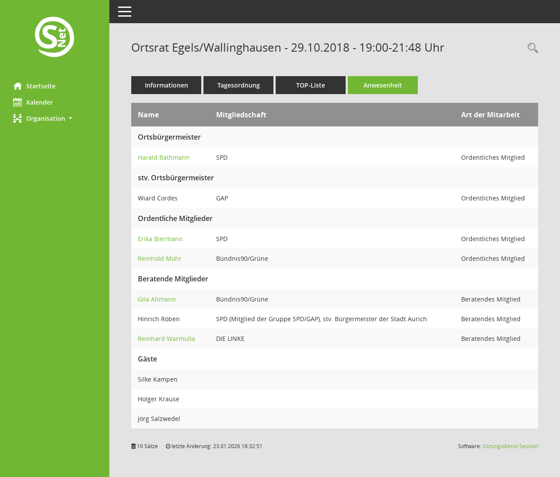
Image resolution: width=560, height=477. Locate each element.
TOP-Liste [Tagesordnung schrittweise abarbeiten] (310, 85)
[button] (54, 118)
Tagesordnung (238, 85)
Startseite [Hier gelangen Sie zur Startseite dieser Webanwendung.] (34, 85)
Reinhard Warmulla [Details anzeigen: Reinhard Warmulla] (166, 338)
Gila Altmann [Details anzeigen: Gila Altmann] (157, 299)
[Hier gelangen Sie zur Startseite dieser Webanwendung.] (54, 37)
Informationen (166, 85)
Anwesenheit (383, 85)
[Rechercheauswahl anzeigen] (530, 48)
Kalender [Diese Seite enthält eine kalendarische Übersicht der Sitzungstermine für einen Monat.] (33, 102)
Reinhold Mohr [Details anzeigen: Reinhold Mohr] (160, 258)
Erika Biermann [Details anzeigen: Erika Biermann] (160, 239)
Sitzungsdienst (510, 446)
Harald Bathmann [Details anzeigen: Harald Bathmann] (164, 157)
